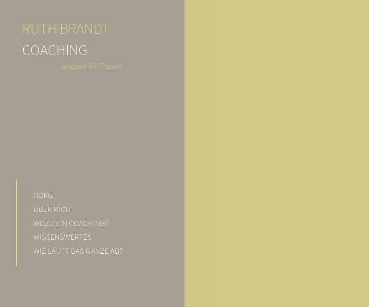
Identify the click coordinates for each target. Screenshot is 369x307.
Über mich (52, 209)
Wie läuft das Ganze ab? (78, 251)
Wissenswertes (62, 237)
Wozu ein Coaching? (71, 223)
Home (43, 195)
